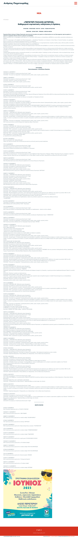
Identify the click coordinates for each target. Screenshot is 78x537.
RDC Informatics (72, 536)
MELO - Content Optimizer (53, 536)
